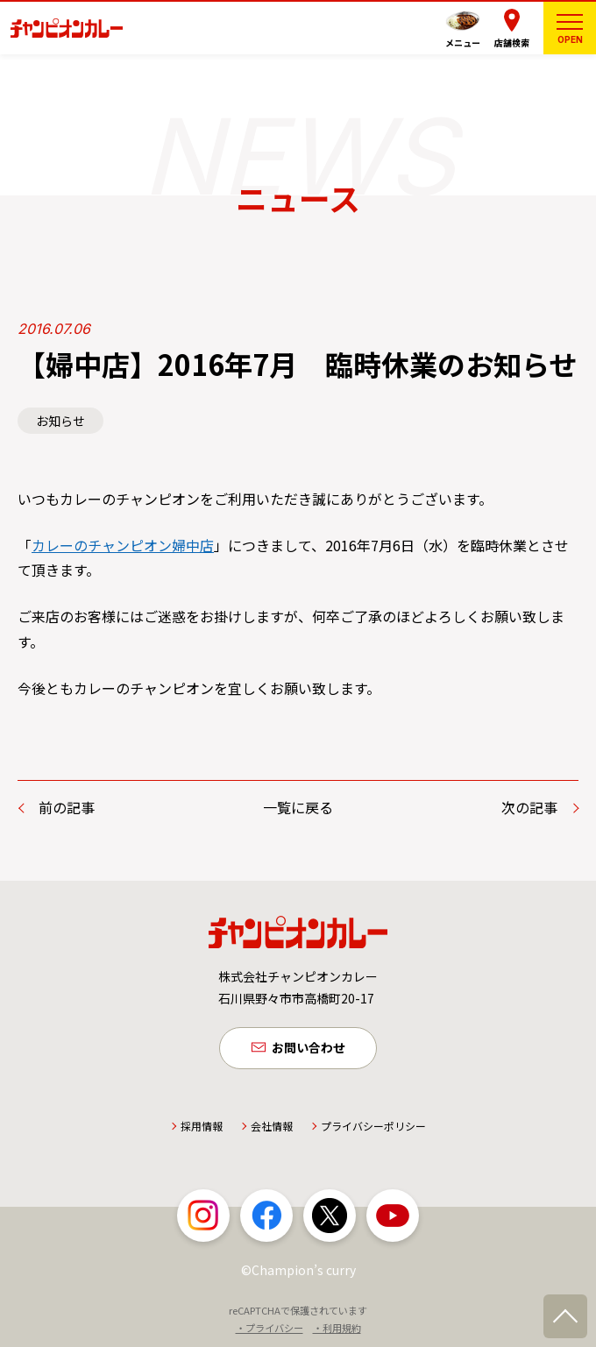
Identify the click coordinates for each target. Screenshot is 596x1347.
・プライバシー (269, 1329)
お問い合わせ (308, 1048)
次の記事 (529, 807)
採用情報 (202, 1125)
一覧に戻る (298, 807)
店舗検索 (511, 42)
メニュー (462, 42)
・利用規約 (337, 1329)
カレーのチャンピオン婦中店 (123, 545)
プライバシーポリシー (373, 1125)
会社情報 (272, 1125)
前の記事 (67, 807)
